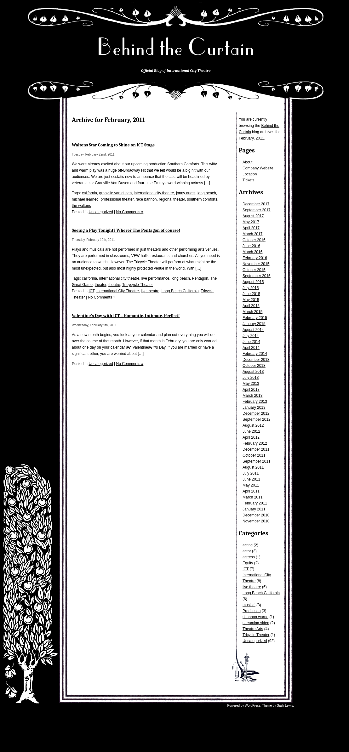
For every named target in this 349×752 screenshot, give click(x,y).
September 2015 (257, 276)
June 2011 (251, 479)
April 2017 (251, 228)
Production (251, 611)
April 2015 (251, 306)
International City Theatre (117, 291)
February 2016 (255, 258)
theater (100, 284)
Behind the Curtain (175, 47)
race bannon (146, 199)
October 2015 (254, 270)
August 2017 (253, 216)
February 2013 (255, 401)
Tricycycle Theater (137, 284)
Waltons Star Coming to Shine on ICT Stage (113, 145)
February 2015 (255, 318)
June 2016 (251, 246)
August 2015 (253, 282)
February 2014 (255, 353)
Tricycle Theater (256, 635)
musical (249, 605)
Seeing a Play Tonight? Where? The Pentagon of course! (126, 230)
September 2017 (257, 210)
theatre (114, 284)
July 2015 (251, 288)
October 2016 (254, 240)
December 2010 (256, 515)
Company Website (258, 168)
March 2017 (252, 234)
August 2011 (253, 467)
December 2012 (256, 413)
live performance (155, 278)
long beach (206, 193)
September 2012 (257, 419)
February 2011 (255, 503)
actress (249, 557)
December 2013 (256, 359)
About (247, 162)
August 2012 (253, 425)
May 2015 (251, 300)
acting (248, 545)
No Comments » (130, 212)
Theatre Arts (253, 629)
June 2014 (251, 341)
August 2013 (253, 371)
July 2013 (251, 377)
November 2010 (256, 521)
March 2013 (252, 395)
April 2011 (251, 491)
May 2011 (251, 485)
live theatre (252, 587)
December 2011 (256, 449)
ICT (246, 569)
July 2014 (251, 335)
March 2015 (252, 312)
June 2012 (251, 431)
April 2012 (251, 437)
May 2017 (251, 222)
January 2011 (254, 509)
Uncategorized (255, 641)
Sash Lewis (285, 705)
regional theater (172, 199)
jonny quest (185, 193)
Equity (248, 563)
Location (250, 174)
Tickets (249, 180)
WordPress (252, 705)
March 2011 (252, 497)
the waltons (81, 205)
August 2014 (253, 330)
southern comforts (202, 199)
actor (247, 551)
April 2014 (251, 347)
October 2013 (254, 365)
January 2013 (254, 407)
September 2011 (257, 461)
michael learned (85, 199)
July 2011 (251, 473)
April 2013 (251, 389)
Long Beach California (261, 593)
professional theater (117, 199)
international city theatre (154, 193)
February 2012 (255, 443)
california (89, 193)
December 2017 (256, 204)
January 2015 (254, 324)
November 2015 (256, 264)
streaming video (256, 623)
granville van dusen (115, 193)
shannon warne (255, 617)
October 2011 (254, 455)
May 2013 (251, 383)
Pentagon (200, 278)
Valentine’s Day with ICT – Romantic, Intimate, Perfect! (126, 315)
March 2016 (252, 252)
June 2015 (251, 294)
